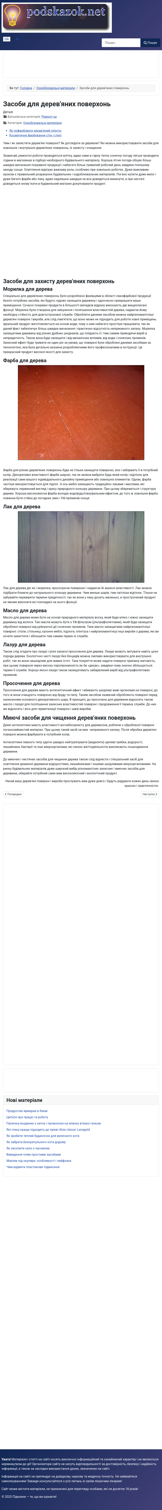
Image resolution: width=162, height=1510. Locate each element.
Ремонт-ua (49, 117)
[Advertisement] (37, 65)
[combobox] (121, 42)
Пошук (150, 43)
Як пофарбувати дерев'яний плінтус (35, 131)
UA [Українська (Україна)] (7, 39)
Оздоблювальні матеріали (42, 123)
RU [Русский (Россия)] (18, 39)
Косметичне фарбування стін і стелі (35, 135)
